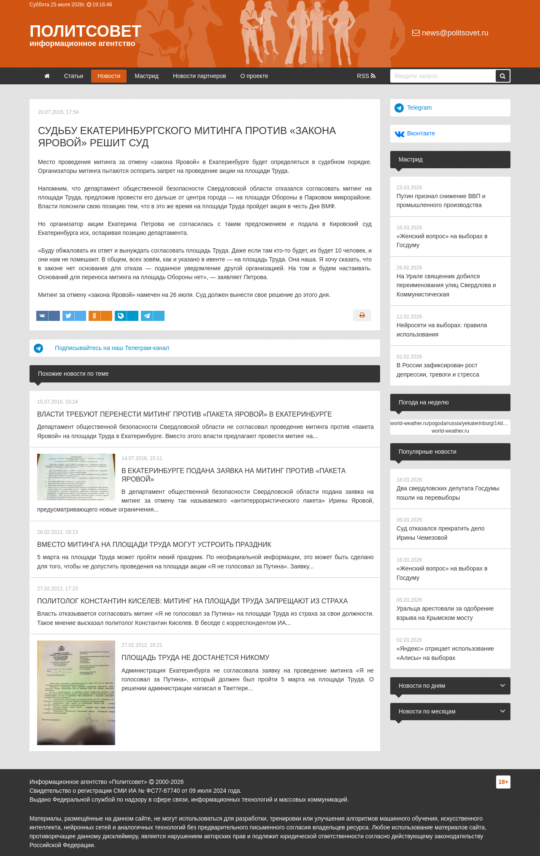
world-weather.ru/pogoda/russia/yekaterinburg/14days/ (451, 421)
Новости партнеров (199, 76)
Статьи (73, 76)
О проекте (254, 76)
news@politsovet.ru (450, 33)
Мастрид (147, 76)
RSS (366, 76)
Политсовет (85, 31)
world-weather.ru (450, 428)
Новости (108, 76)
